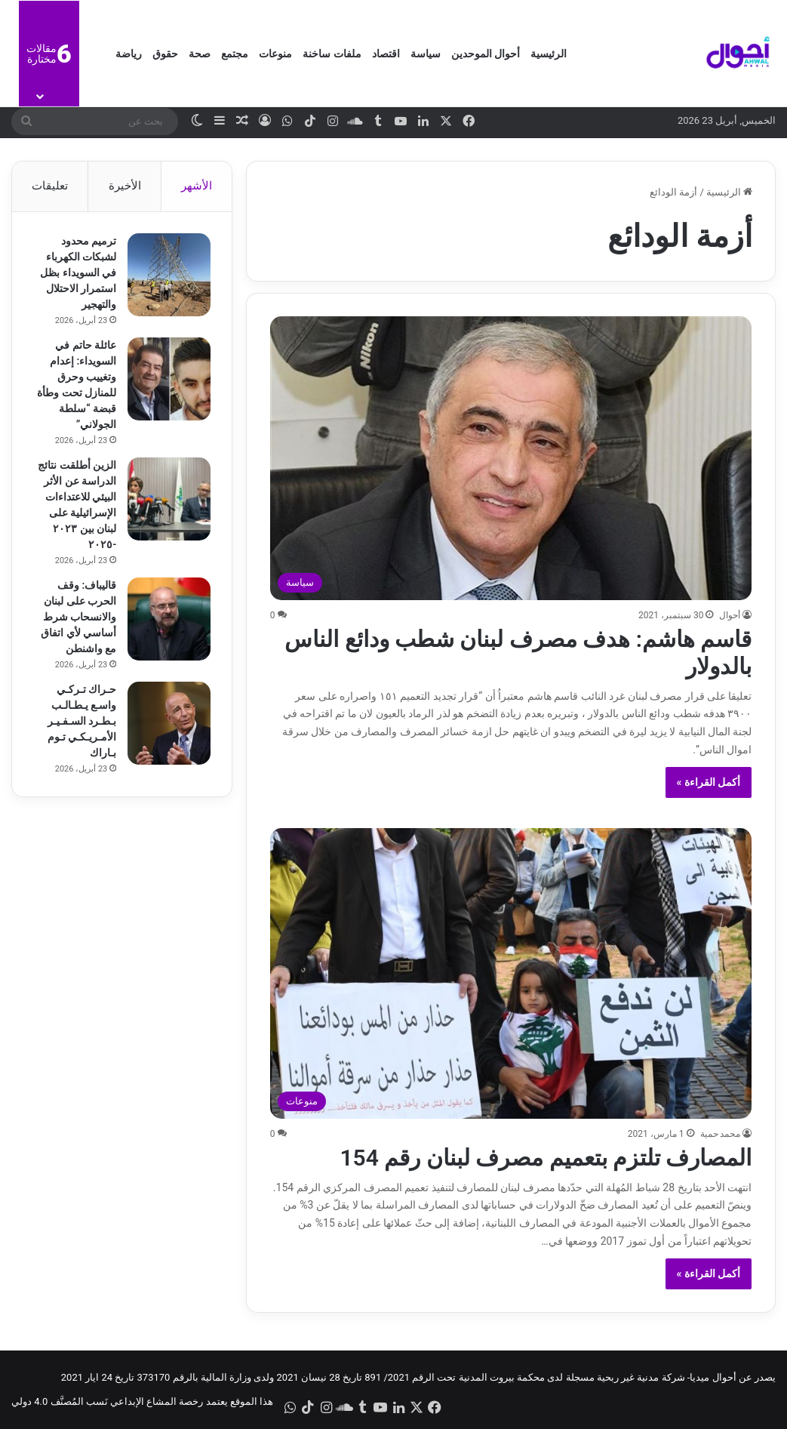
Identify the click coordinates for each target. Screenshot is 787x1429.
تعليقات (50, 185)
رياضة (128, 54)
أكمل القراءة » (709, 782)
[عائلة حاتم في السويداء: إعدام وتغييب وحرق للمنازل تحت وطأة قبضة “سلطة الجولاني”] (167, 380)
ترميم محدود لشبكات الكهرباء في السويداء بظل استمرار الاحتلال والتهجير (76, 274)
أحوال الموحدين (485, 54)
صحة (200, 54)
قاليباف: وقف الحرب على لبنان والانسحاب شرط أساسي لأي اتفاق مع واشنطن (77, 618)
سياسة (425, 54)
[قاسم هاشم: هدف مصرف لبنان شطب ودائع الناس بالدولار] (511, 457)
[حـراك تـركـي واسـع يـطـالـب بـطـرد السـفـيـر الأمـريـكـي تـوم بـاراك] (167, 724)
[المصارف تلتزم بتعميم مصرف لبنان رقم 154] (511, 973)
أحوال (729, 615)
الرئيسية (548, 54)
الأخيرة (125, 185)
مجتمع (234, 54)
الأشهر (196, 185)
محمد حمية (720, 1134)
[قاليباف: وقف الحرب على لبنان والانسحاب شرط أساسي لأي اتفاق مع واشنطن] (167, 620)
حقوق (165, 54)
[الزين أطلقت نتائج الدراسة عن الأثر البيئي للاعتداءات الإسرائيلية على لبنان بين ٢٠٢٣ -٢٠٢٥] (167, 500)
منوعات (275, 54)
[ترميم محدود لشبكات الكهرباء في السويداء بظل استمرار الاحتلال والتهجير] (167, 276)
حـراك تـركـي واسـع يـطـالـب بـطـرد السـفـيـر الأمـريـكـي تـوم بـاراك (80, 722)
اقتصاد (386, 54)
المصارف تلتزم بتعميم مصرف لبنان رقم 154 (546, 1157)
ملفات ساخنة (332, 54)
